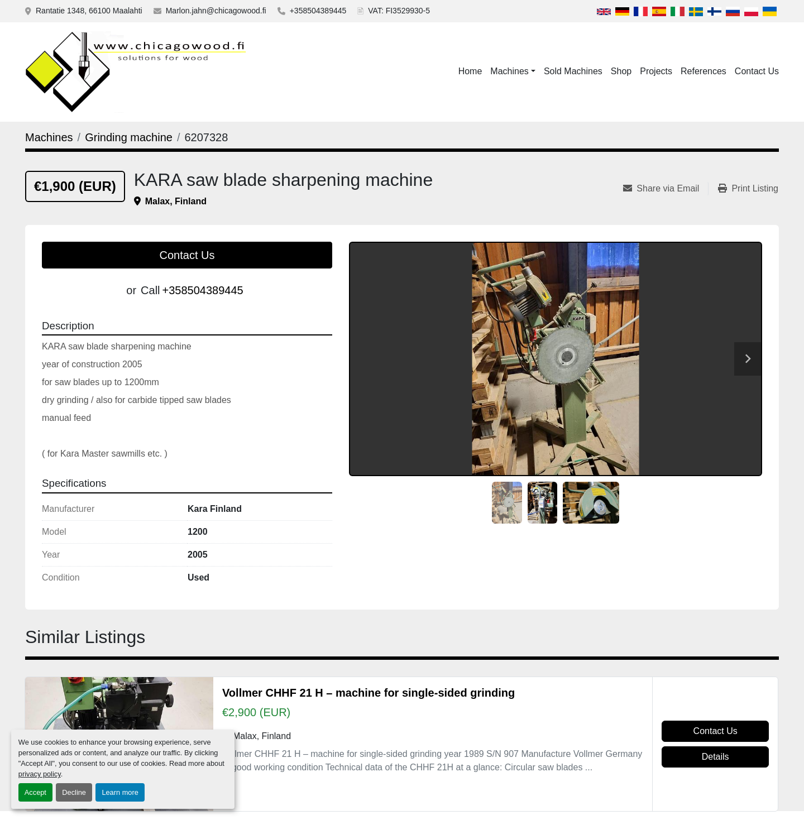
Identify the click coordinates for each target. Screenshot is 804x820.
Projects (656, 71)
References (703, 71)
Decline (74, 792)
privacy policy (39, 774)
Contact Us (757, 71)
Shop (621, 71)
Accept (35, 792)
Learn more (120, 792)
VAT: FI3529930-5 (399, 10)
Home (470, 71)
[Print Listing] (748, 188)
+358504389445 (318, 10)
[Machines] (49, 137)
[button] (512, 71)
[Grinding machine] (129, 137)
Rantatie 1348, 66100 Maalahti (89, 10)
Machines (509, 71)
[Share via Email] (666, 188)
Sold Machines (573, 71)
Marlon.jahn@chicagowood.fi (216, 10)
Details (715, 756)
